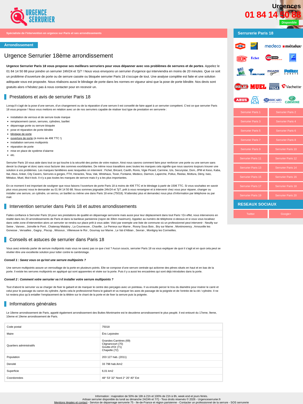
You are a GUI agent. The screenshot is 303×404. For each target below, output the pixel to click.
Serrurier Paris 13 (250, 167)
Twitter (251, 213)
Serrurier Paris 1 (251, 112)
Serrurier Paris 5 (251, 130)
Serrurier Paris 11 (250, 158)
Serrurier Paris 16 (286, 176)
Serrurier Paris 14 (286, 167)
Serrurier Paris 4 (286, 121)
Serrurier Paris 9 (251, 149)
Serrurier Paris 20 (286, 195)
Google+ (286, 213)
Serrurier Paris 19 (250, 195)
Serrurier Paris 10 (286, 149)
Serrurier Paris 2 (286, 112)
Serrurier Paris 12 (286, 158)
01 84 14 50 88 (273, 15)
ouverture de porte (22, 138)
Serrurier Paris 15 (250, 176)
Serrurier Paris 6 (286, 130)
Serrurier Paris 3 (251, 121)
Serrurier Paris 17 (250, 186)
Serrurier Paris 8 (286, 139)
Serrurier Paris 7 (251, 139)
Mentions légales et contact (71, 402)
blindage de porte (21, 134)
